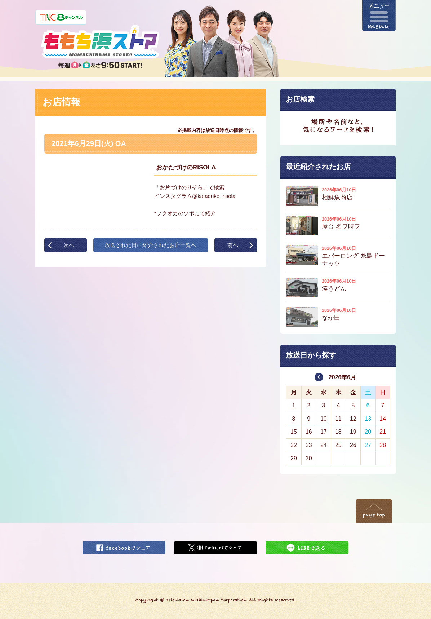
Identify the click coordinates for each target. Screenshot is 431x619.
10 (323, 419)
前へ (232, 245)
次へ (68, 245)
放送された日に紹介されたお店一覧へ (150, 245)
